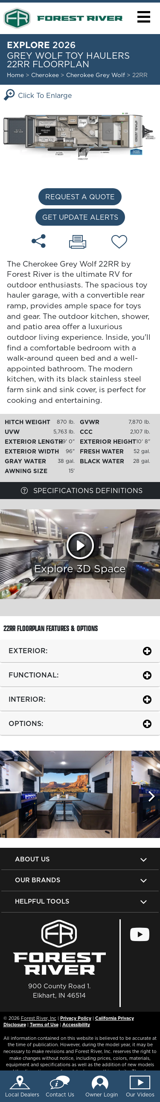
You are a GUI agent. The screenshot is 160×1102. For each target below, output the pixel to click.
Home (15, 75)
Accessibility (76, 1024)
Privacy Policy (75, 1018)
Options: (26, 723)
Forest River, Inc (38, 1018)
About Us (32, 859)
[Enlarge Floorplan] (80, 136)
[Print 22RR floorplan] (77, 242)
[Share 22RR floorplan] (39, 241)
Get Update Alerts (80, 217)
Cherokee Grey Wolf (96, 75)
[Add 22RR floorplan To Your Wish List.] (119, 243)
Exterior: (28, 650)
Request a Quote (80, 196)
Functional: (33, 675)
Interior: (27, 699)
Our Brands (37, 879)
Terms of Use (44, 1024)
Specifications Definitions (82, 490)
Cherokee (45, 75)
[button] (143, 16)
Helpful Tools (42, 901)
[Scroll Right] (151, 796)
